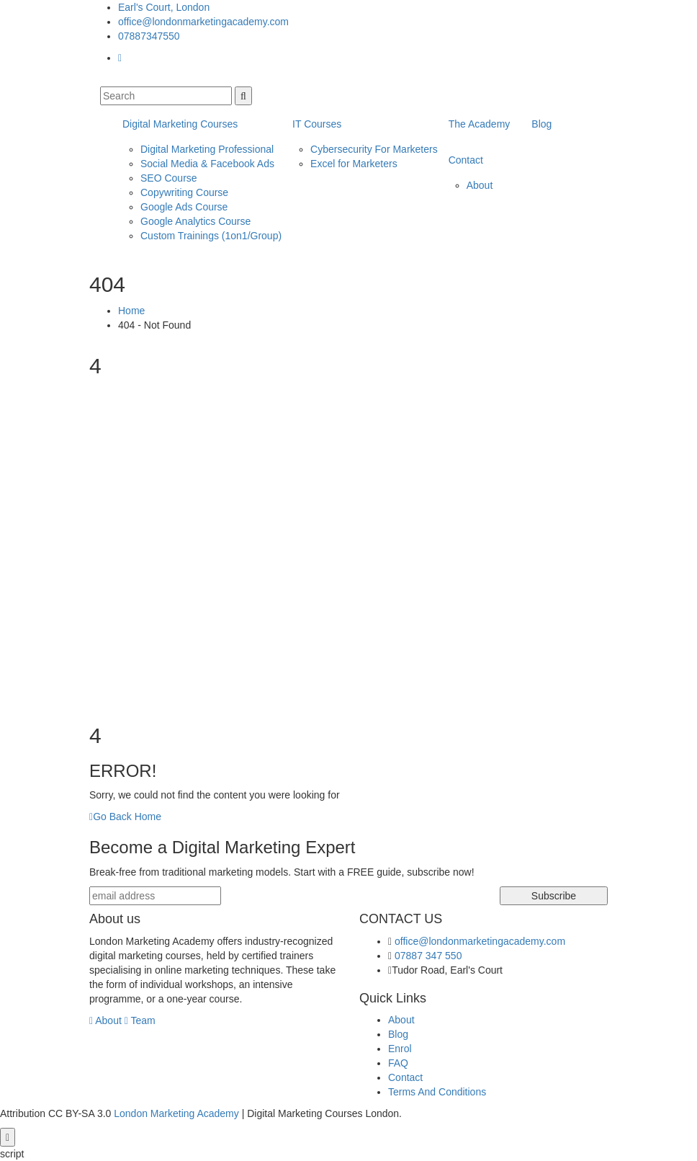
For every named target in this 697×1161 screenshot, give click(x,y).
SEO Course (168, 178)
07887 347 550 (428, 955)
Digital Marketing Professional (207, 149)
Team (140, 1020)
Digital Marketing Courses (180, 124)
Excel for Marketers (353, 163)
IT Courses (316, 124)
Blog (541, 124)
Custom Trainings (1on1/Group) (211, 235)
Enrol (400, 1048)
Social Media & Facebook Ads (207, 163)
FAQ (398, 1063)
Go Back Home (125, 816)
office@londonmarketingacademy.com (203, 21)
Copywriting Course (184, 192)
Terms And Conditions (437, 1092)
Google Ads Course (184, 207)
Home (131, 310)
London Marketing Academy (176, 1113)
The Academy (480, 124)
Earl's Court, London (164, 7)
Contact (466, 160)
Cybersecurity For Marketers (374, 149)
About (480, 185)
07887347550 (149, 36)
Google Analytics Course (195, 221)
